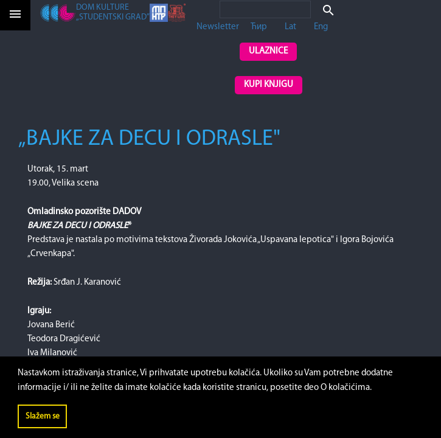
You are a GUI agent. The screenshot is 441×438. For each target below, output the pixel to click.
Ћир (259, 27)
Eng (321, 27)
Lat (290, 27)
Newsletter (217, 27)
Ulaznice (268, 51)
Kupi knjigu (268, 84)
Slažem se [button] (43, 416)
